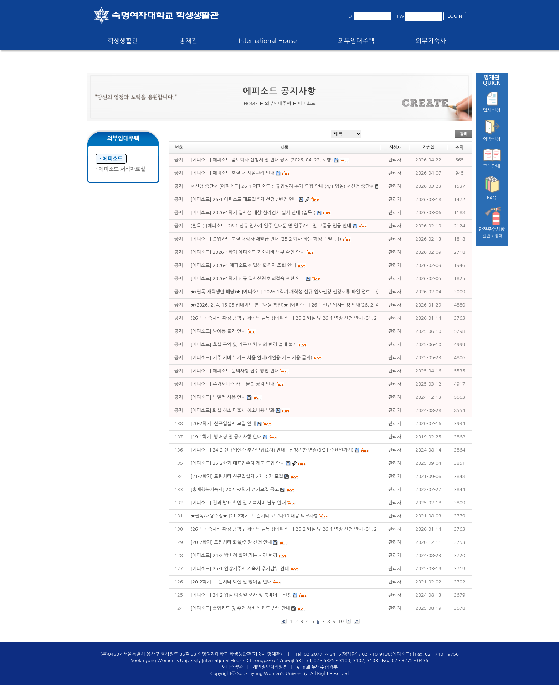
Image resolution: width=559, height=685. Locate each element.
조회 (459, 147)
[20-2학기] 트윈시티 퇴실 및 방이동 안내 (231, 582)
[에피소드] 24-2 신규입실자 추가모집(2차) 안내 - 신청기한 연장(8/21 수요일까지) (272, 450)
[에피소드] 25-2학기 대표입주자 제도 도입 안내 (238, 463)
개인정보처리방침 (270, 667)
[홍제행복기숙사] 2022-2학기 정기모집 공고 (235, 489)
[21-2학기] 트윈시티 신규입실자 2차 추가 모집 (237, 476)
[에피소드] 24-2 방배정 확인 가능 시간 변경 (234, 555)
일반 (486, 236)
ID (349, 16)
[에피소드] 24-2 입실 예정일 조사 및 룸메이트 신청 (241, 595)
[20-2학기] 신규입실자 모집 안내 (223, 423)
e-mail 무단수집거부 (317, 667)
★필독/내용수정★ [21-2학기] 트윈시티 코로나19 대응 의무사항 (254, 516)
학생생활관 (123, 41)
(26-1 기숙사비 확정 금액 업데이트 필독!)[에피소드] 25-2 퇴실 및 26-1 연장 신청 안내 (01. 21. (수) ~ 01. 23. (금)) (306, 529)
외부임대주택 (356, 41)
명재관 (188, 41)
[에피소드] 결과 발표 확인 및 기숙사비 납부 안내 (238, 502)
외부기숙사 (431, 41)
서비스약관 (232, 667)
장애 (499, 236)
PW (400, 16)
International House (268, 41)
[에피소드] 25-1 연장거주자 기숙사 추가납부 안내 (240, 568)
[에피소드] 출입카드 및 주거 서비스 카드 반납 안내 (240, 608)
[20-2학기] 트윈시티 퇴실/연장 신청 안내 (231, 542)
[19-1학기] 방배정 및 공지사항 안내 (226, 436)
